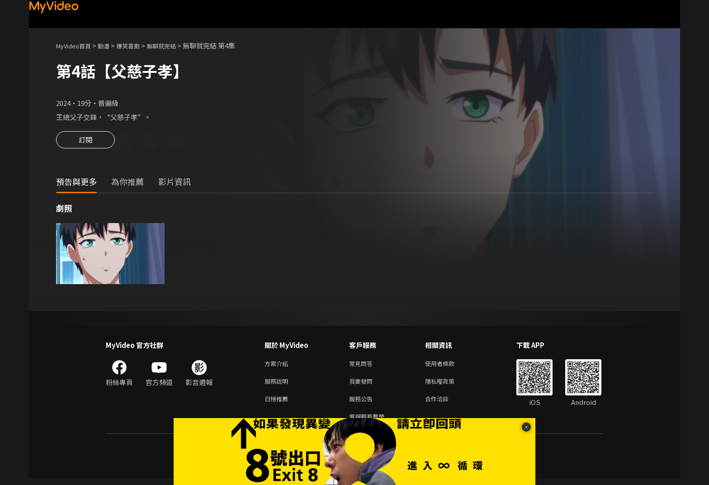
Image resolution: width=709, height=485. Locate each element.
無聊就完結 (175, 45)
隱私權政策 (447, 384)
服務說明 (278, 384)
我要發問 (362, 384)
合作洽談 (444, 403)
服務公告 (362, 403)
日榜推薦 (278, 403)
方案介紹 (278, 365)
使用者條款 (447, 365)
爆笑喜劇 (137, 45)
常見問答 (362, 365)
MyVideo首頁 (76, 45)
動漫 (111, 45)
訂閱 (85, 142)
